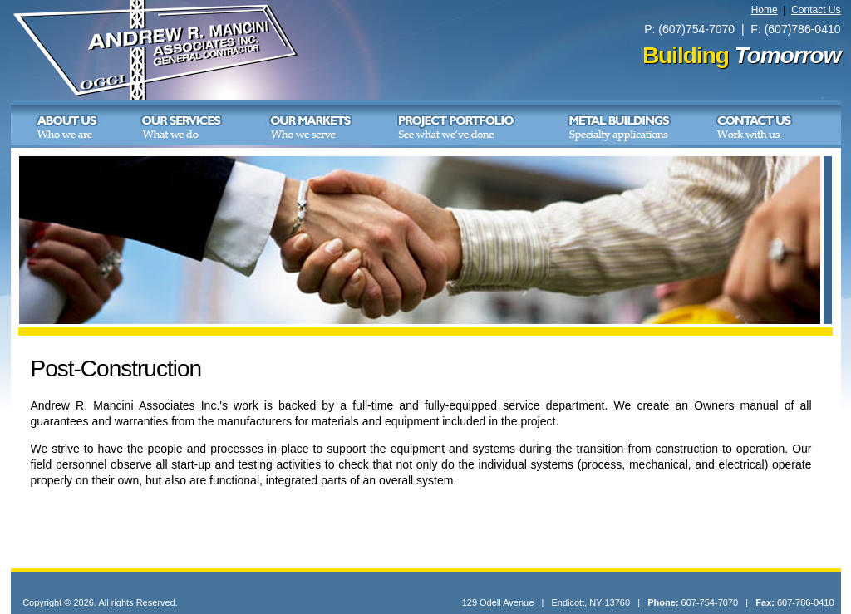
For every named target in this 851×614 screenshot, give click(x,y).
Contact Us (815, 10)
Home (764, 10)
